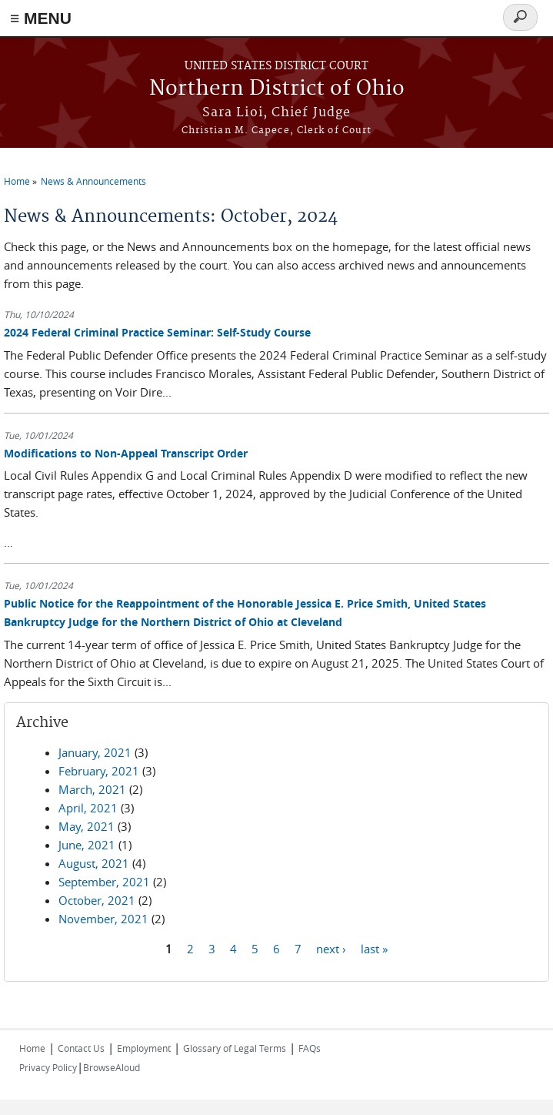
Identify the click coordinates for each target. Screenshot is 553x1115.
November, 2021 (103, 918)
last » (374, 948)
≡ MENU (41, 18)
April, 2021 (88, 807)
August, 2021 (93, 863)
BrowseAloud (111, 1067)
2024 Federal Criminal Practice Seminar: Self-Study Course (157, 332)
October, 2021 (96, 900)
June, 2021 (86, 844)
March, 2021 (92, 789)
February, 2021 (98, 770)
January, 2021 (95, 752)
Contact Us (81, 1048)
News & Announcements (93, 181)
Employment (144, 1048)
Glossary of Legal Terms (234, 1048)
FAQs (309, 1048)
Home (17, 181)
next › (331, 948)
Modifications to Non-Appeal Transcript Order (126, 453)
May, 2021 (86, 826)
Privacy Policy (48, 1067)
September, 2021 (104, 881)
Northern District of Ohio (277, 89)
